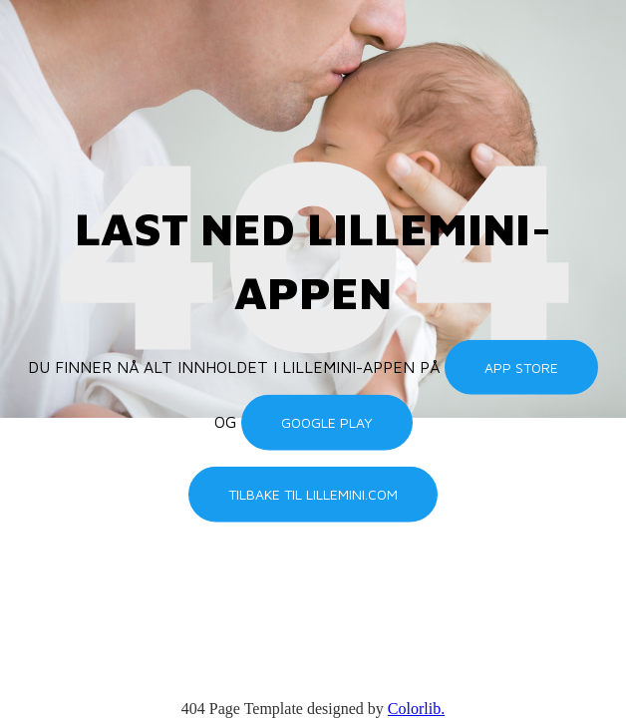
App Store (521, 367)
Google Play (327, 422)
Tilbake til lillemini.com (313, 494)
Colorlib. (416, 708)
